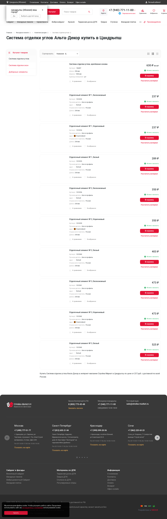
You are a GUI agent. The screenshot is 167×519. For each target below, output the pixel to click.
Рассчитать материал (149, 81)
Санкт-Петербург (61, 425)
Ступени (114, 22)
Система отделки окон (18, 65)
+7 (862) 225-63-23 (136, 430)
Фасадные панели (25, 22)
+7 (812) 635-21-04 (60, 430)
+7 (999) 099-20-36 (98, 430)
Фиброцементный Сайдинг (18, 480)
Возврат (70, 2)
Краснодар (96, 425)
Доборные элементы (18, 72)
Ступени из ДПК (64, 480)
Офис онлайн (81, 2)
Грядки (104, 22)
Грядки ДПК (62, 477)
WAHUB (154, 510)
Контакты (44, 2)
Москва (18, 425)
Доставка (54, 2)
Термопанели (42, 22)
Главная (9, 32)
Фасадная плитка (128, 22)
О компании (34, 2)
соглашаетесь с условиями (32, 508)
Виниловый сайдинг (15, 474)
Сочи (131, 425)
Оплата (62, 2)
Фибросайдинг (58, 22)
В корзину (149, 76)
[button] (157, 437)
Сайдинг (10, 22)
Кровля (71, 22)
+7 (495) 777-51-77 (22, 430)
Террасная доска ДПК (87, 22)
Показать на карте (22, 447)
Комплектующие (41, 32)
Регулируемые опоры (66, 483)
